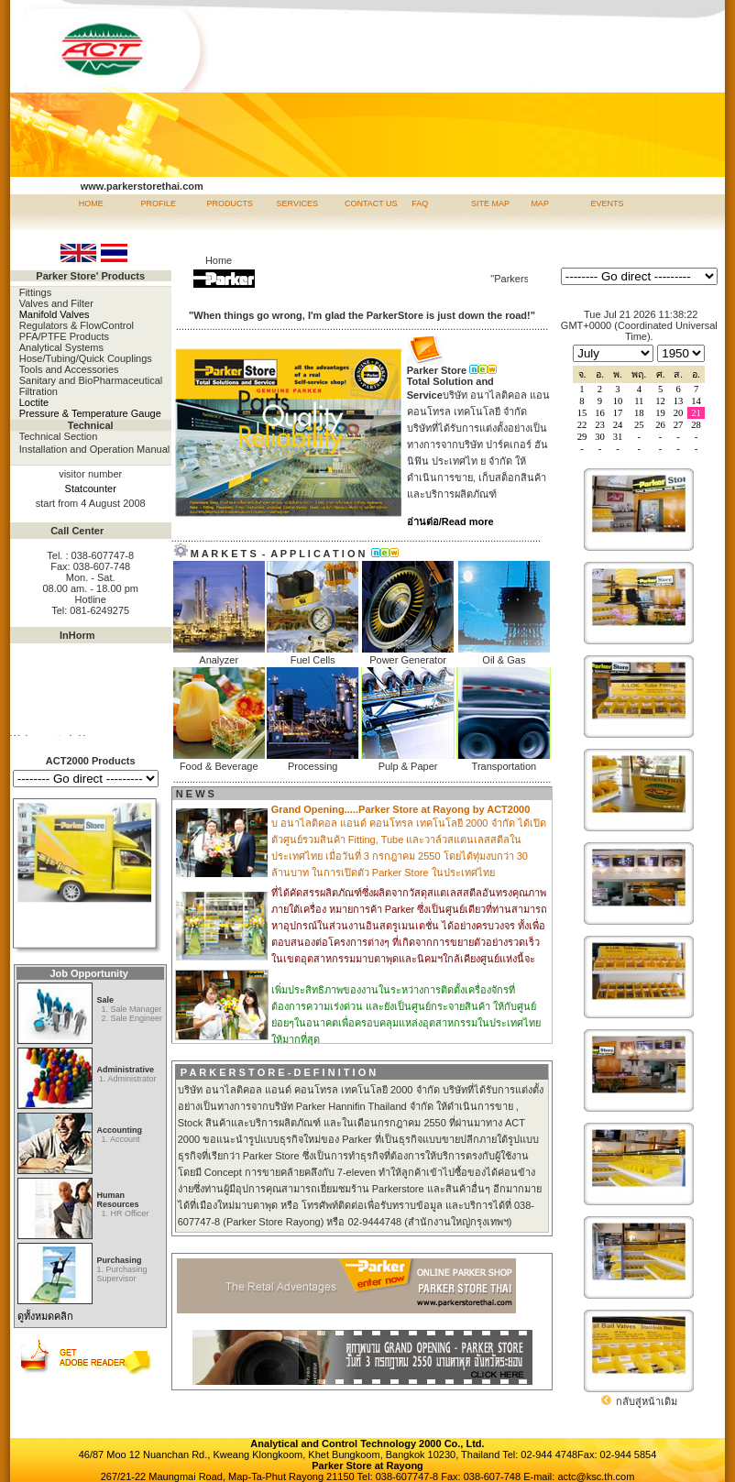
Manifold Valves (54, 314)
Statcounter (90, 488)
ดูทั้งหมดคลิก (45, 1316)
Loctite (34, 402)
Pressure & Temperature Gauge (90, 413)
